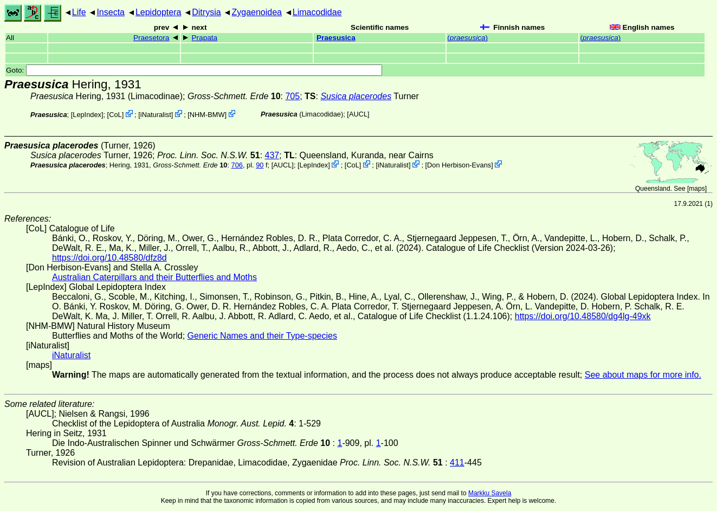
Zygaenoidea (256, 12)
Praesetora (151, 38)
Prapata (205, 38)
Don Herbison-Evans (459, 165)
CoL (115, 115)
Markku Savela (489, 493)
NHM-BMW (207, 115)
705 (292, 96)
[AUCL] (358, 114)
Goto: (194, 70)
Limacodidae (317, 12)
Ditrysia (206, 12)
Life (79, 12)
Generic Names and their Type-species (262, 335)
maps (697, 188)
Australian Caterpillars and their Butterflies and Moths (154, 277)
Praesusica (336, 38)
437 (272, 155)
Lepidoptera (158, 12)
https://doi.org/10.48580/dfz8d (109, 257)
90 (259, 165)
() (467, 38)
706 (237, 165)
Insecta (110, 12)
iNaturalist (155, 115)
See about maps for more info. (643, 374)
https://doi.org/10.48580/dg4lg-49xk (583, 316)
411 (457, 462)
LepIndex (87, 115)
